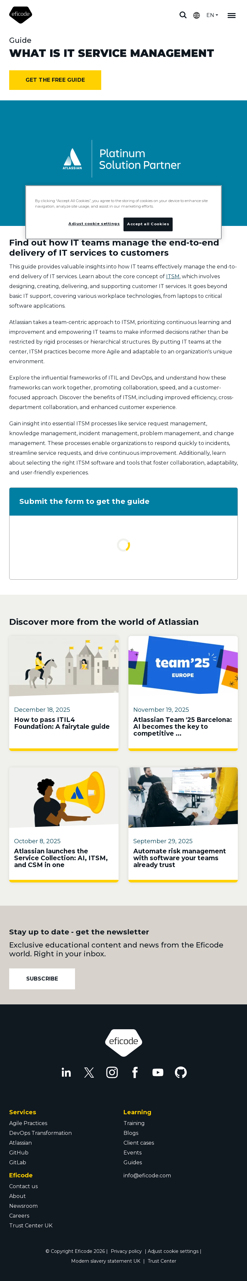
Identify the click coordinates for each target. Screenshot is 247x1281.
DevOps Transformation (40, 1133)
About (17, 1196)
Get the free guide (55, 80)
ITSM (173, 276)
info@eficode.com (147, 1175)
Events (133, 1153)
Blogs (131, 1133)
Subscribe (42, 979)
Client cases (139, 1143)
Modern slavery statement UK (105, 1261)
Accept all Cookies (148, 224)
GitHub (18, 1153)
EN (210, 15)
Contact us (23, 1186)
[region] (123, 212)
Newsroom (23, 1206)
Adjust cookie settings (173, 1251)
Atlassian (20, 1143)
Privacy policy (126, 1251)
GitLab (17, 1162)
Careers (19, 1216)
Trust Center (162, 1261)
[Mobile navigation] (231, 15)
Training (134, 1123)
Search (183, 15)
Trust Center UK (30, 1225)
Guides (133, 1162)
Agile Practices (28, 1123)
